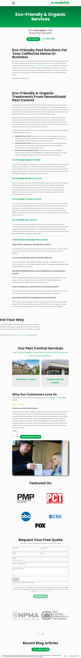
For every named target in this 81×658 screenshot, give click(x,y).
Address (15, 558)
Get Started (33, 39)
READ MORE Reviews (30, 437)
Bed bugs (15, 183)
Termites (15, 203)
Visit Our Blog (40, 649)
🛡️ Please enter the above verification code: (23, 582)
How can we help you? (18, 568)
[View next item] (17, 436)
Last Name (44, 548)
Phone (14, 553)
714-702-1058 (48, 38)
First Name (15, 548)
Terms (50, 591)
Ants (13, 224)
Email (43, 553)
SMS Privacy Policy (42, 591)
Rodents (14, 164)
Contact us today (23, 335)
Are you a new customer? (19, 563)
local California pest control (43, 66)
